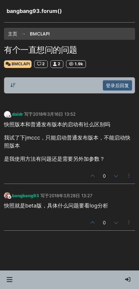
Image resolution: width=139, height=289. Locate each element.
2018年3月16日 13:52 (54, 114)
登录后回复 (117, 85)
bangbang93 (25, 195)
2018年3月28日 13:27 (70, 195)
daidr (17, 114)
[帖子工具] (129, 176)
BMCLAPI (18, 63)
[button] (9, 279)
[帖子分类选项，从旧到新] (13, 85)
